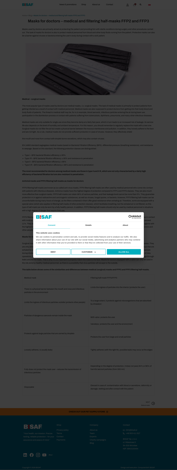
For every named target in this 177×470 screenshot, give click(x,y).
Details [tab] (88, 225)
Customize (89, 252)
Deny (53, 252)
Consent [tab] (51, 225)
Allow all (123, 252)
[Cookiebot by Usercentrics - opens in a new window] (130, 217)
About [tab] (125, 225)
